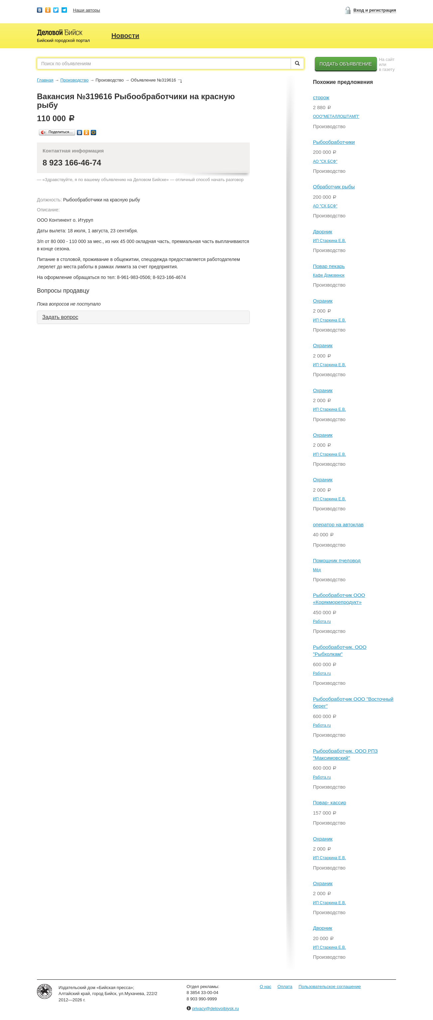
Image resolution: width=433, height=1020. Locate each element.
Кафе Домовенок (329, 275)
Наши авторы (86, 10)
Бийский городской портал (63, 40)
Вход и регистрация (375, 10)
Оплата (284, 986)
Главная (45, 80)
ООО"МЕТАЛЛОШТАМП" (336, 116)
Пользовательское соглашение (330, 986)
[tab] (143, 317)
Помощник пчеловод (337, 560)
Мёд (317, 570)
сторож (321, 97)
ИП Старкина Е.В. (329, 240)
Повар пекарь (329, 266)
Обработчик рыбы (334, 186)
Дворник (322, 231)
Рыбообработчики (334, 142)
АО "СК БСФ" (325, 161)
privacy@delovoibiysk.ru (215, 1008)
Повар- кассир (329, 802)
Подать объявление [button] (346, 64)
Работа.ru (322, 621)
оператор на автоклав (338, 524)
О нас (265, 986)
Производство (74, 80)
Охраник (323, 301)
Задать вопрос (60, 317)
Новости (125, 35)
